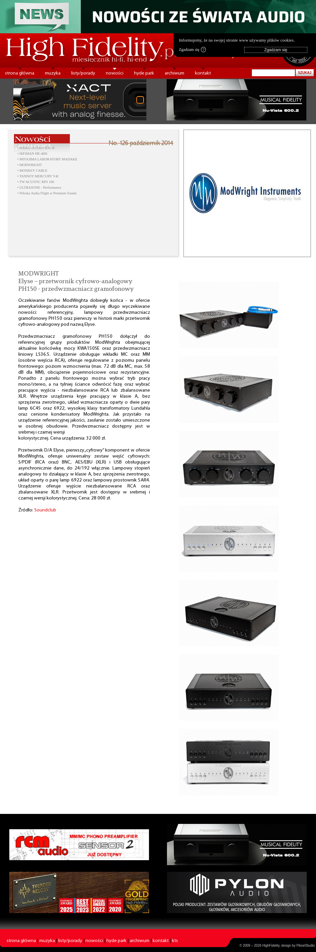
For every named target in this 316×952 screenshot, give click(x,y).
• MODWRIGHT (29, 165)
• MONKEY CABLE (32, 170)
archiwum (174, 73)
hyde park (144, 73)
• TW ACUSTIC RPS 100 (35, 182)
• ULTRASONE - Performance (39, 187)
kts (175, 940)
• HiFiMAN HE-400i (32, 153)
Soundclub (45, 510)
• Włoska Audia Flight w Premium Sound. (47, 193)
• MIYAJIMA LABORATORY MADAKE (47, 159)
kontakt (203, 73)
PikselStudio (305, 945)
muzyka (53, 73)
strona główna (19, 73)
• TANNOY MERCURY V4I (37, 176)
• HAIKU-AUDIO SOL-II (36, 148)
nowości (114, 73)
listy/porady (83, 73)
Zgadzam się (192, 49)
